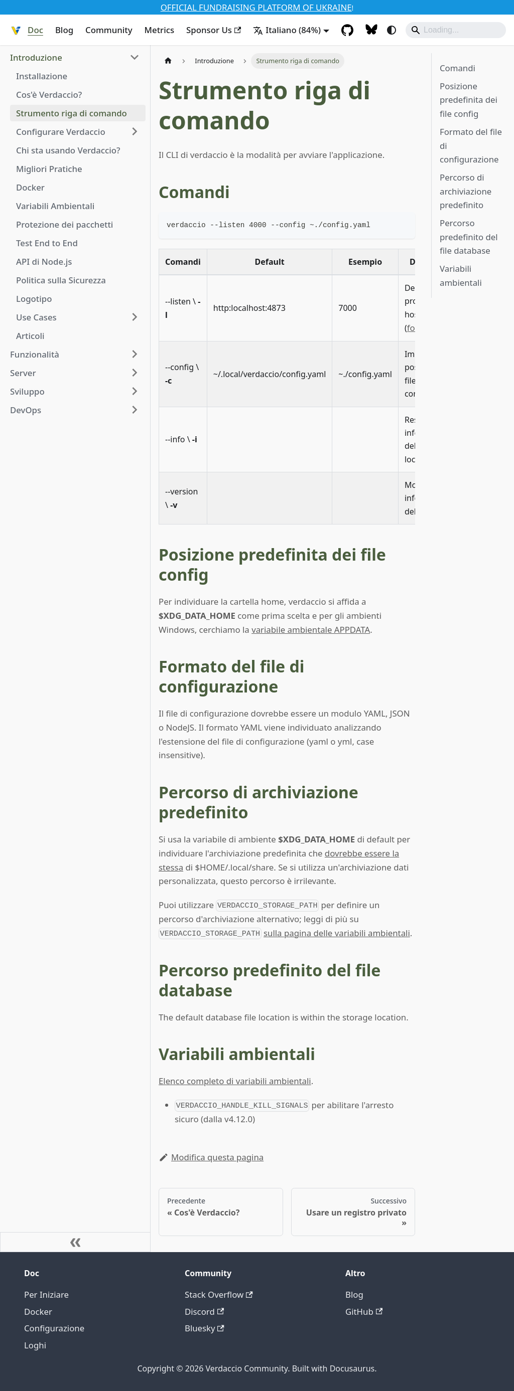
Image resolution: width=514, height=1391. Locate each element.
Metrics (160, 30)
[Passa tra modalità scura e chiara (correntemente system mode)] (391, 30)
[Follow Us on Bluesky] (371, 30)
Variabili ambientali (461, 275)
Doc (35, 30)
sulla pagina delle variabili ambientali (337, 933)
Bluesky (204, 1328)
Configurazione (54, 1328)
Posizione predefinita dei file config (468, 99)
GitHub (363, 1311)
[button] (75, 57)
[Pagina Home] (168, 61)
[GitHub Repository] (347, 30)
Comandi (457, 68)
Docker (38, 1311)
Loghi (35, 1345)
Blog (64, 30)
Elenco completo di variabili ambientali (235, 1081)
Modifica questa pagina (211, 1157)
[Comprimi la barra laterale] (75, 1242)
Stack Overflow (219, 1294)
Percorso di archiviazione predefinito (465, 191)
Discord (204, 1311)
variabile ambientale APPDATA (310, 629)
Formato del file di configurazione (471, 145)
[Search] (456, 30)
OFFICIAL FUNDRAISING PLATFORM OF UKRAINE (256, 7)
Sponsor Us (213, 30)
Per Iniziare (46, 1294)
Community (109, 30)
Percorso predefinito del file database (469, 236)
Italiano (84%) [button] (287, 30)
